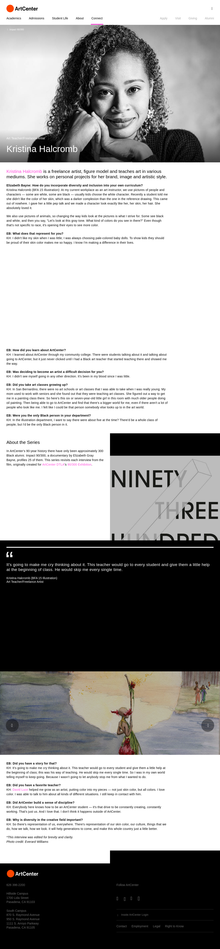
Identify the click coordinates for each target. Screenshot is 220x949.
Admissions (36, 18)
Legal (156, 926)
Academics (13, 18)
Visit (178, 18)
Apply (163, 18)
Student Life (60, 18)
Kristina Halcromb (24, 171)
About (80, 18)
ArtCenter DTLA (53, 464)
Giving (193, 18)
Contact (121, 926)
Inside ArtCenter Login (134, 914)
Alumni (209, 18)
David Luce (20, 789)
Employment (139, 926)
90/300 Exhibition (79, 464)
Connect (96, 18)
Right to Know (174, 926)
